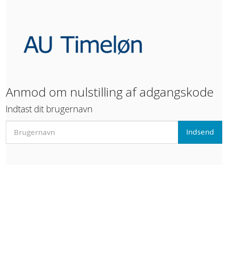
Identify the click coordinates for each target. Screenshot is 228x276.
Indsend (200, 132)
